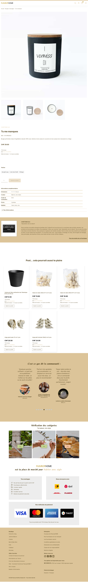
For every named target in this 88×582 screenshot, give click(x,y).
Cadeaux (11, 548)
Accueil (2, 8)
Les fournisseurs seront (50, 539)
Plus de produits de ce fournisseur (78, 238)
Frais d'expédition (7, 151)
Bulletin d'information (14, 570)
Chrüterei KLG (5, 127)
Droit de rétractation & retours (17, 561)
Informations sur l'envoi (15, 559)
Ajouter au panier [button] (9, 306)
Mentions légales (48, 550)
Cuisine (11, 539)
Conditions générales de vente (52, 542)
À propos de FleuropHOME (51, 534)
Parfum (3, 167)
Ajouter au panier (15, 180)
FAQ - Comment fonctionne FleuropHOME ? (20, 564)
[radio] (5, 172)
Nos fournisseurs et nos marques (52, 537)
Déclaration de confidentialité (51, 545)
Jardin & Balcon (13, 537)
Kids (10, 545)
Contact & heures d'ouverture (16, 556)
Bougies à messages (9, 8)
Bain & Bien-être (13, 542)
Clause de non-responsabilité (51, 548)
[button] (36, 409)
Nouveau (11, 550)
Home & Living (12, 534)
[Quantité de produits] (4, 180)
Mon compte (12, 567)
